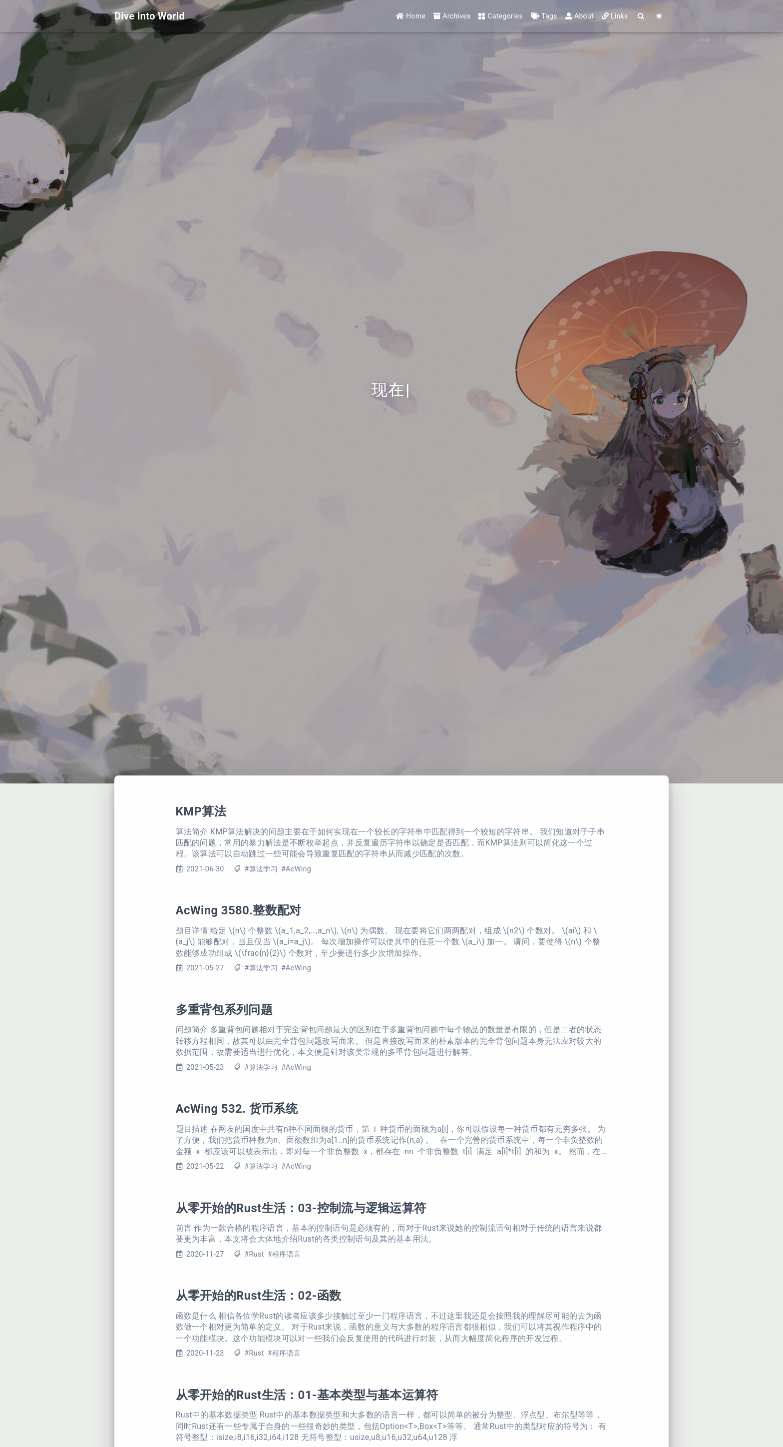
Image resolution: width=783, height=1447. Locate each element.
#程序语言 (284, 1254)
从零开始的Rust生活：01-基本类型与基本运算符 (307, 1395)
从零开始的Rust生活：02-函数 (259, 1296)
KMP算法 (201, 811)
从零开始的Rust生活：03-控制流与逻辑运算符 (301, 1208)
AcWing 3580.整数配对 (239, 910)
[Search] (641, 16)
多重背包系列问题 (224, 1010)
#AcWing (296, 869)
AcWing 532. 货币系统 (237, 1109)
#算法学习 (260, 869)
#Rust (254, 1254)
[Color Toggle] (659, 16)
